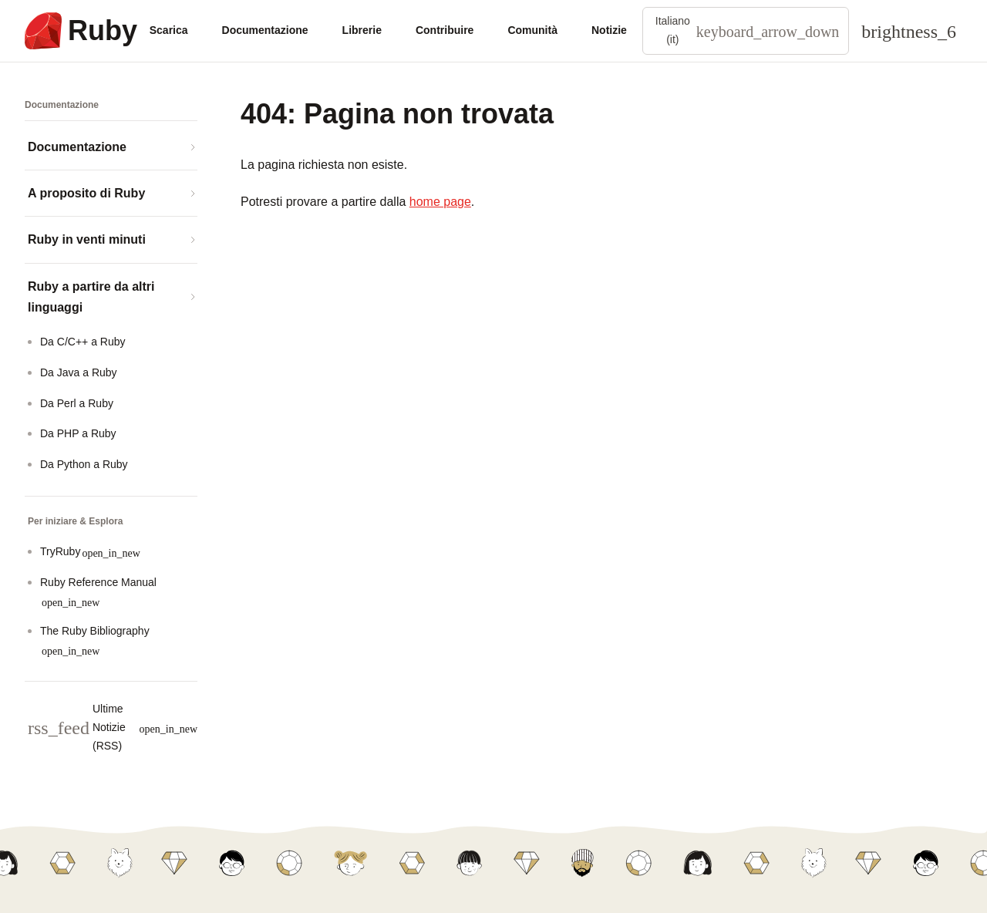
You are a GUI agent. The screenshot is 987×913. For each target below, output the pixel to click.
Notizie (609, 30)
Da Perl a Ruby (76, 403)
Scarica (169, 30)
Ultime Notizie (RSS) (112, 727)
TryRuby (90, 551)
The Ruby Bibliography (95, 640)
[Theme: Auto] (908, 31)
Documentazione (265, 30)
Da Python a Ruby (84, 464)
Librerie (362, 30)
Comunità (532, 30)
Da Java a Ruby (78, 372)
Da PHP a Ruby (78, 433)
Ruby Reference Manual (98, 592)
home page (440, 201)
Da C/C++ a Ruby (83, 341)
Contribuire (444, 30)
